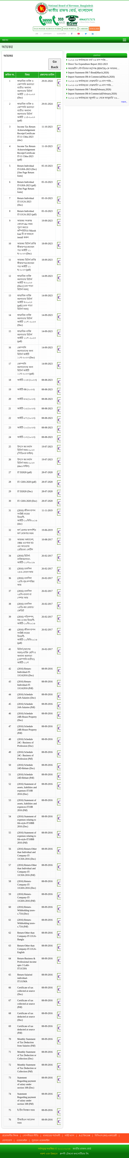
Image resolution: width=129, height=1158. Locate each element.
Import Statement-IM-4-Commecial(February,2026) (92, 93)
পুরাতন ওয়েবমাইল (40, 1140)
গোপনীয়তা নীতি (31, 1135)
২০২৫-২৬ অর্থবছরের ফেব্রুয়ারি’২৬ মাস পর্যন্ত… (90, 81)
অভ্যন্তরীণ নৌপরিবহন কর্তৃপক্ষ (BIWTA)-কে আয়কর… (93, 68)
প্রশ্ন (36, 34)
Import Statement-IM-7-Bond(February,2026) (89, 89)
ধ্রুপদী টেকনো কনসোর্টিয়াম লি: (74, 1153)
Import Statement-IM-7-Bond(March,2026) (88, 72)
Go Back (54, 64)
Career (83, 28)
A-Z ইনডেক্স (84, 1135)
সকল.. (124, 102)
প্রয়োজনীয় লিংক (10, 1135)
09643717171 (87, 19)
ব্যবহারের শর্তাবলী (51, 1135)
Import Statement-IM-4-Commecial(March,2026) (91, 77)
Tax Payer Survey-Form (47, 28)
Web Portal (70, 28)
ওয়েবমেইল (61, 34)
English (94, 28)
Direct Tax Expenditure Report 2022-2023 (88, 64)
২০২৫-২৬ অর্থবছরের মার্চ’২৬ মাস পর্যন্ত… (88, 60)
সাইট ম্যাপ (69, 1135)
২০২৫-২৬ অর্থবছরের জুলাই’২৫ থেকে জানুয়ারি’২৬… (93, 98)
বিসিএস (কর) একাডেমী (106, 1135)
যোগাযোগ (47, 34)
